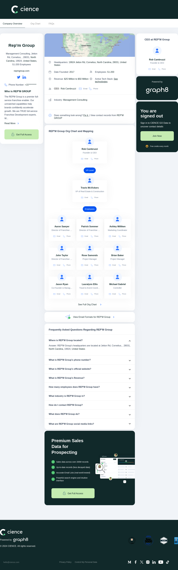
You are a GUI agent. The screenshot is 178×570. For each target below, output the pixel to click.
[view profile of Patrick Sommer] (89, 219)
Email (83, 89)
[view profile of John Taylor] (61, 248)
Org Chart (35, 23)
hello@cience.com (11, 562)
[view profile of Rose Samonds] (89, 248)
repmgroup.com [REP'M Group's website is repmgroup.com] (21, 71)
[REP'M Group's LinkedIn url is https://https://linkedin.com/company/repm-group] (24, 77)
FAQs (51, 23)
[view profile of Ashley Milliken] (117, 219)
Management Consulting (75, 100)
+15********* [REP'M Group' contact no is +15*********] (30, 85)
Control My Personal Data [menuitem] (86, 562)
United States (29, 61)
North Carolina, (56, 349)
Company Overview (12, 23)
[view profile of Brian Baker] (117, 248)
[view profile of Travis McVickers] (89, 180)
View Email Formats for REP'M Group (91, 317)
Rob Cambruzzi (68, 88)
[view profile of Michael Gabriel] (117, 277)
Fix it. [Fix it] (86, 115)
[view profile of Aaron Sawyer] (61, 219)
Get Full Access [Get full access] (22, 134)
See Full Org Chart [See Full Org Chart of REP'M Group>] (87, 304)
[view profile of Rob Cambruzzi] (89, 141)
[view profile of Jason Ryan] (61, 277)
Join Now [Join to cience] (157, 136)
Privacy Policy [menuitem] (65, 562)
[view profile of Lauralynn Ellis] (89, 277)
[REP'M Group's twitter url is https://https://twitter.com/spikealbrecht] (18, 77)
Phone (93, 88)
